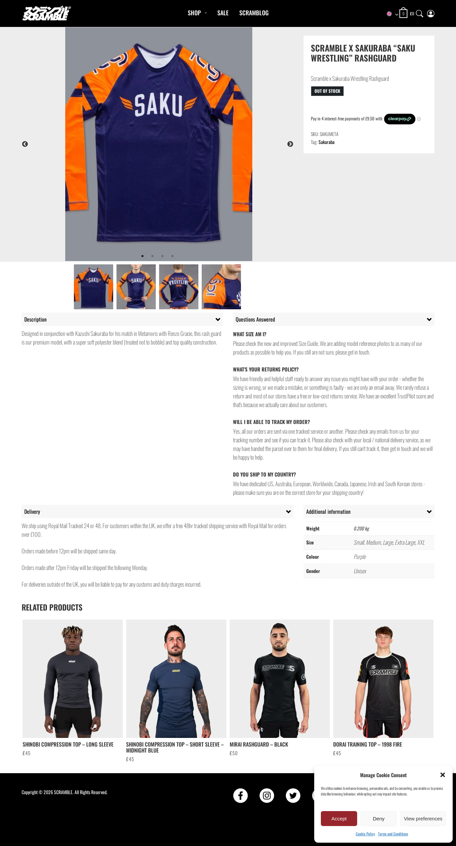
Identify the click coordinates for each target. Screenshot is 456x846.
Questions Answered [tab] (255, 319)
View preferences (423, 818)
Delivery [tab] (32, 511)
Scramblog (254, 12)
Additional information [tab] (328, 511)
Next (290, 144)
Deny (378, 818)
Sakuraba (327, 141)
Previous (25, 144)
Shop (194, 12)
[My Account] (430, 12)
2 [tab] (152, 256)
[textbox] (389, 14)
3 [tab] (162, 256)
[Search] (419, 12)
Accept (339, 818)
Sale (223, 12)
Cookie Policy (365, 833)
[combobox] (389, 14)
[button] (442, 775)
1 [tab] (142, 256)
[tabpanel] (175, 144)
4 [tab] (172, 256)
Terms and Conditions (393, 833)
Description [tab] (35, 319)
